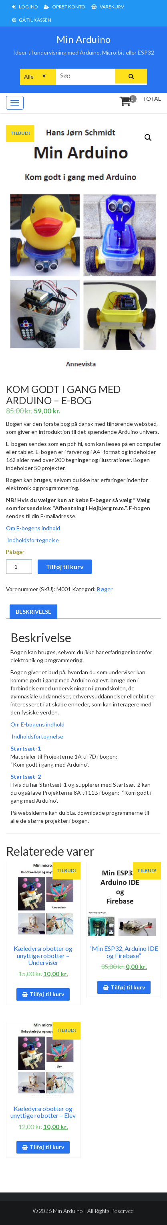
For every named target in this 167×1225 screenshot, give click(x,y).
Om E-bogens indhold (33, 528)
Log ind (25, 7)
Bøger (105, 589)
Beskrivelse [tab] (33, 611)
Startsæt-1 (25, 748)
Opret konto (64, 7)
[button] (148, 137)
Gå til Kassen (31, 20)
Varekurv (107, 7)
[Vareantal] (19, 567)
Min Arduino (83, 39)
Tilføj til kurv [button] (47, 994)
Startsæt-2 (25, 776)
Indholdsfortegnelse (32, 540)
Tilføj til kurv (65, 566)
